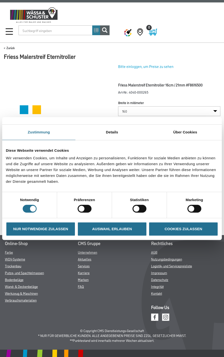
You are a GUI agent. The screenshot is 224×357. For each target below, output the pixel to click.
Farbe (9, 252)
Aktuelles (84, 259)
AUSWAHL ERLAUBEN (112, 229)
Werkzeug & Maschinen (21, 293)
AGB (154, 252)
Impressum (159, 272)
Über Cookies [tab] (185, 132)
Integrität (157, 286)
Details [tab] (112, 132)
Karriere (84, 272)
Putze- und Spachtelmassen (24, 272)
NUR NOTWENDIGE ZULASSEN (40, 229)
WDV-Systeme (15, 259)
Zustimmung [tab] (39, 132)
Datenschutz (159, 279)
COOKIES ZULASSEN (183, 229)
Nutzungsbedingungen (166, 259)
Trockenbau (13, 265)
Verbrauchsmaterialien (21, 300)
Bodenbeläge (14, 279)
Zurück (10, 48)
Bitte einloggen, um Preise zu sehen (145, 66)
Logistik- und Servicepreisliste (171, 265)
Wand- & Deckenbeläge (21, 286)
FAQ (81, 286)
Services (84, 265)
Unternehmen (87, 252)
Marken (83, 279)
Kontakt (156, 293)
